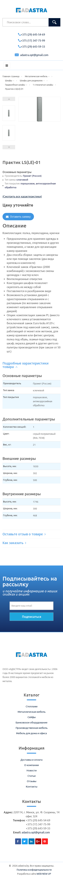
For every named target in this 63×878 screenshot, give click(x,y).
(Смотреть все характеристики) (22, 196)
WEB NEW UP (44, 873)
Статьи (32, 775)
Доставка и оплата (31, 759)
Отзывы (31, 781)
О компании (31, 765)
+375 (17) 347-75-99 (31, 40)
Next (9, 99)
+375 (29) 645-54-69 (31, 34)
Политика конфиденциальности (34, 869)
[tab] (31, 365)
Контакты (31, 786)
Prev (9, 147)
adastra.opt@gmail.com (31, 54)
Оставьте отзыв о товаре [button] (24, 534)
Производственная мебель (32, 727)
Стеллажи (31, 706)
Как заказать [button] (14, 543)
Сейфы (32, 717)
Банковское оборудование (31, 722)
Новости (32, 770)
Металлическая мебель (32, 711)
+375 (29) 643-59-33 (31, 46)
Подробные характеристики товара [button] (26, 365)
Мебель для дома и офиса (31, 733)
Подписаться (31, 616)
